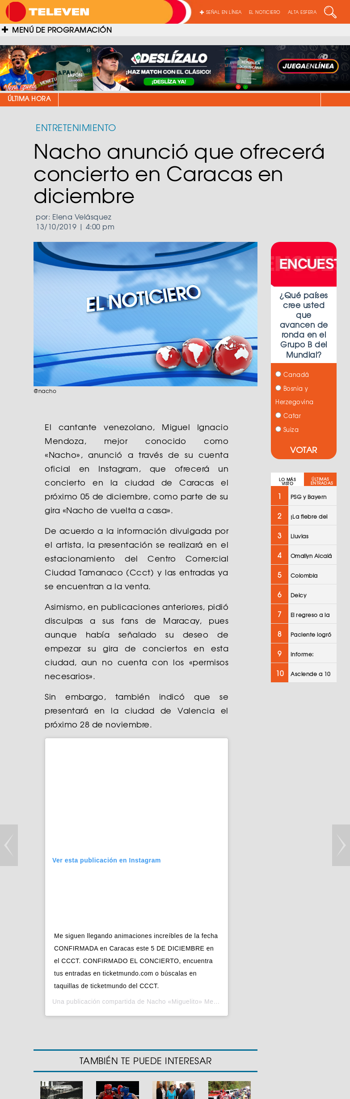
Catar (288, 415)
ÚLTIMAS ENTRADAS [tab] (322, 481)
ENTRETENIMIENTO (76, 127)
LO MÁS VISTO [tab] (287, 481)
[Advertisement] (309, 832)
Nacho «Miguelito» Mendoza (189, 1001)
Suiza (287, 429)
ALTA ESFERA (302, 11)
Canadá (292, 374)
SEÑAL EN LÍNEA (221, 11)
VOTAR (303, 450)
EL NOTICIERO (265, 11)
